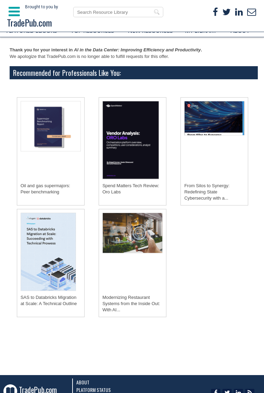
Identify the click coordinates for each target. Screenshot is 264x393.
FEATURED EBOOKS (31, 30)
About (82, 382)
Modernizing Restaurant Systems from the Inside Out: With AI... (131, 303)
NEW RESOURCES (150, 30)
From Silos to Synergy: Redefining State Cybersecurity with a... (207, 192)
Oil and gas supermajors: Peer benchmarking (45, 188)
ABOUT (240, 30)
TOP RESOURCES (92, 30)
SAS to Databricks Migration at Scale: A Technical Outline (49, 300)
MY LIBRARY (201, 30)
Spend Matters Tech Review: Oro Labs (130, 188)
